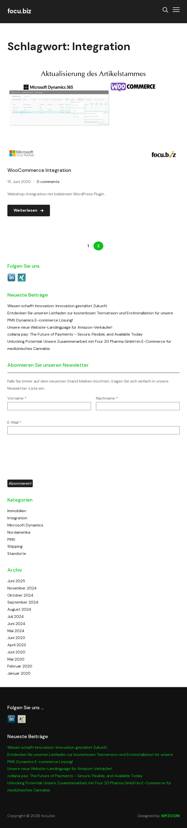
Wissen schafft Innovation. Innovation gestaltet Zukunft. (57, 305)
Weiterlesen (25, 210)
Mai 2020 (15, 659)
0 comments (48, 181)
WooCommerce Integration (39, 170)
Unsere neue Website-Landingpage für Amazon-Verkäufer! (59, 327)
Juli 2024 (15, 616)
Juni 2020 (16, 652)
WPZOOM (170, 815)
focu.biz (19, 11)
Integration (17, 518)
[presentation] (27, 457)
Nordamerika (18, 532)
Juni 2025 (16, 581)
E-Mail (14, 422)
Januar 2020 (19, 673)
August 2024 (19, 609)
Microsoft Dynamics (25, 525)
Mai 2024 (15, 630)
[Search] (165, 9)
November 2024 (22, 588)
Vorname (17, 398)
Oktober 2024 (20, 595)
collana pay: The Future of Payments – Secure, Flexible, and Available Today (75, 334)
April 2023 (16, 644)
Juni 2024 (16, 623)
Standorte (16, 553)
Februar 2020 (19, 666)
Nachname (107, 398)
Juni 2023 (16, 637)
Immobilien (16, 510)
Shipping (15, 546)
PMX (11, 539)
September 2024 (22, 602)
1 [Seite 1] (88, 245)
